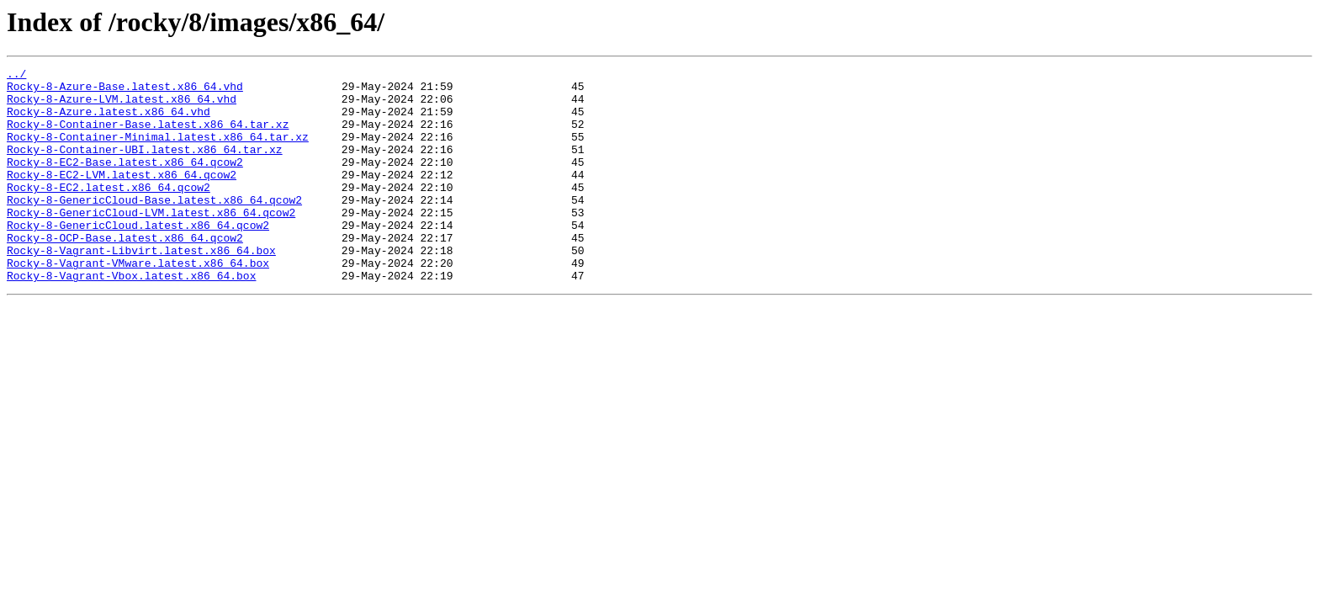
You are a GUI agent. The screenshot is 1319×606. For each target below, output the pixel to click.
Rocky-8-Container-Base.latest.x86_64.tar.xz (148, 136)
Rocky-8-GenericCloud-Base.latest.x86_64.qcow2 (154, 227)
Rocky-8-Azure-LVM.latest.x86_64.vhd (121, 106)
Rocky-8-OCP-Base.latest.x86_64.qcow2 (125, 272)
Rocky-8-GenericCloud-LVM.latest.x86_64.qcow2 (151, 242)
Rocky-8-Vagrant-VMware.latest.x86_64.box (138, 303)
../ (16, 75)
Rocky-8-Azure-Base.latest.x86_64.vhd (125, 90)
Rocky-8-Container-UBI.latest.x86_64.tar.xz (145, 166)
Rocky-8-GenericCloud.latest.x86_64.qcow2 (138, 257)
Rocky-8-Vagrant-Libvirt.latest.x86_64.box (141, 287)
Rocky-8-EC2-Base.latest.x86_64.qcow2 (125, 181)
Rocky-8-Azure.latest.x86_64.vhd (108, 121)
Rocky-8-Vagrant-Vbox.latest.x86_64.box (131, 318)
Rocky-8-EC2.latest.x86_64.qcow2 (108, 212)
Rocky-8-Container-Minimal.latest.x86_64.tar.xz (158, 151)
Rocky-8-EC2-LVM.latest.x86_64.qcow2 (121, 197)
